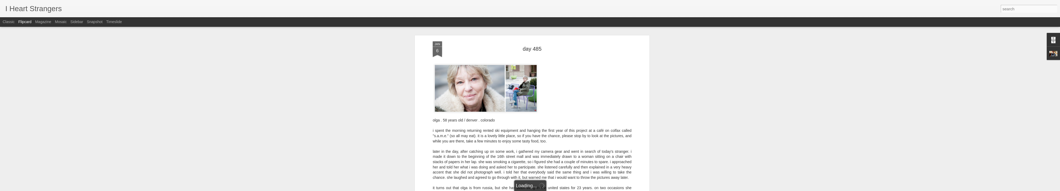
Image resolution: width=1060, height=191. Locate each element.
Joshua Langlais (555, 59)
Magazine (43, 22)
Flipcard (25, 22)
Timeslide (114, 22)
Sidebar (76, 22)
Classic (9, 22)
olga (538, 66)
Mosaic (61, 22)
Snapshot (95, 22)
